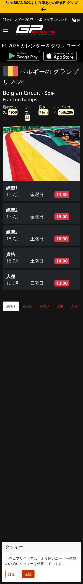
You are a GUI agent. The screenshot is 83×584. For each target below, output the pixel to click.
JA (76, 20)
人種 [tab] (74, 306)
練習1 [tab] (10, 306)
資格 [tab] (59, 306)
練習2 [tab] (27, 306)
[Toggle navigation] (7, 30)
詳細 (11, 574)
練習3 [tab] (44, 306)
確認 (28, 574)
